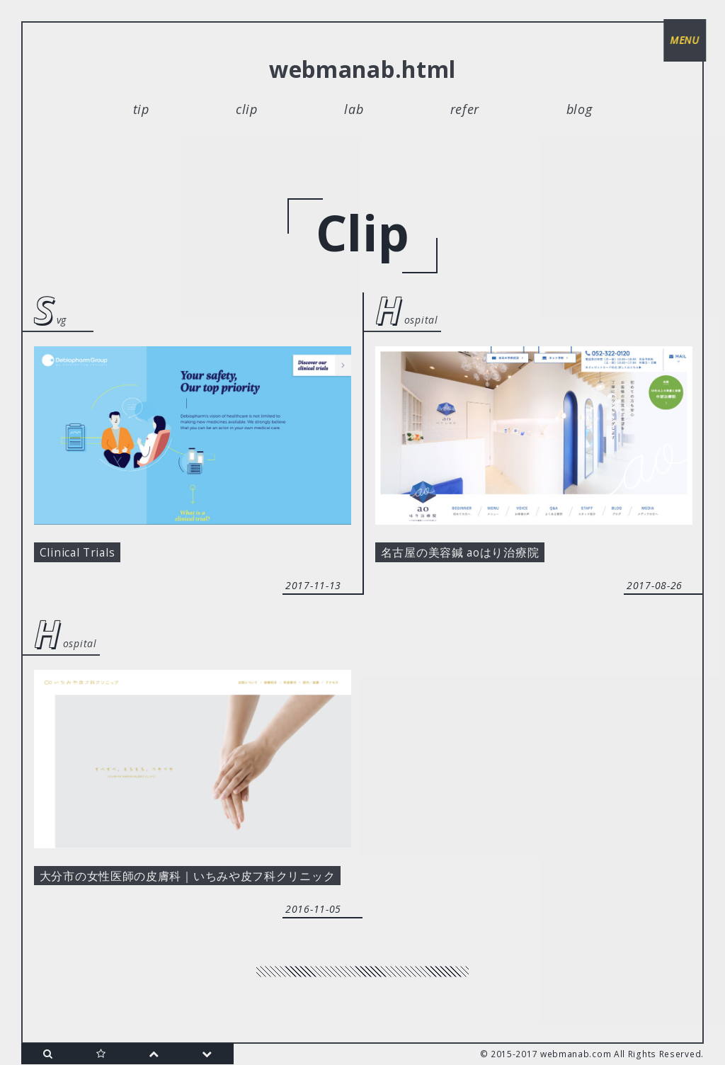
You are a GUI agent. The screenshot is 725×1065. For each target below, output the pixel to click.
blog (579, 109)
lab (353, 109)
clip (247, 109)
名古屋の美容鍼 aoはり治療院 (471, 554)
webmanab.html (362, 69)
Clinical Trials (85, 554)
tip (141, 109)
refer (465, 109)
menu (682, 42)
